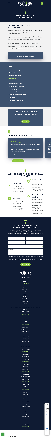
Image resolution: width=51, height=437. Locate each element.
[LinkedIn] (22, 283)
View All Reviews (18, 160)
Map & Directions (25, 314)
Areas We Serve (24, 294)
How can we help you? (11, 249)
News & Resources (24, 301)
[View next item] (26, 117)
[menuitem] (25, 70)
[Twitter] (28, 283)
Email (27, 241)
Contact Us (25, 303)
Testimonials (24, 298)
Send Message (25, 264)
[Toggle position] (45, 404)
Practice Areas (24, 291)
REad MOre (25, 121)
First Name (9, 238)
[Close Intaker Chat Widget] (47, 404)
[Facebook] (24, 283)
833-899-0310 (25, 278)
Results (24, 296)
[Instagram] (26, 283)
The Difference (24, 289)
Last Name (28, 238)
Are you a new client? (11, 245)
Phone (9, 241)
